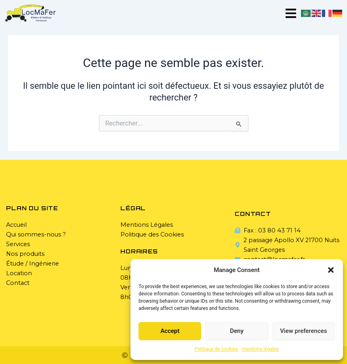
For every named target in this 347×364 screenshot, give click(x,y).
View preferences (303, 331)
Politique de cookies (216, 349)
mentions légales (260, 349)
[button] (331, 270)
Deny (237, 331)
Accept (169, 331)
